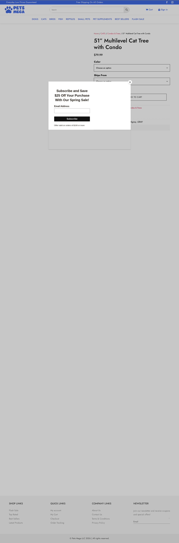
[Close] (130, 82)
